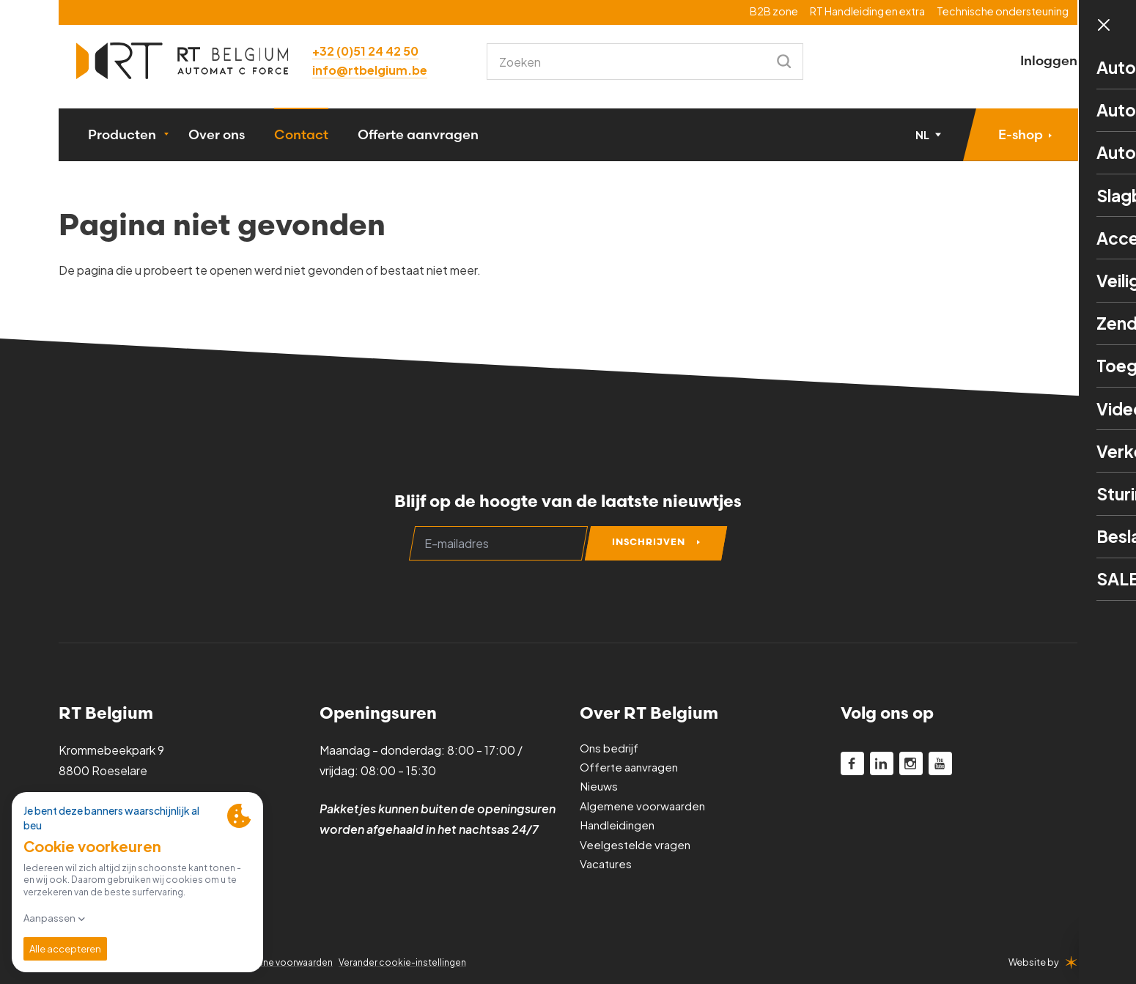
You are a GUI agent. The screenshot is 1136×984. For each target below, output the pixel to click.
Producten (122, 137)
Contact (301, 137)
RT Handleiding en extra (867, 11)
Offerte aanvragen (418, 137)
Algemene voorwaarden (644, 807)
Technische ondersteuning (1003, 11)
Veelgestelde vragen (636, 846)
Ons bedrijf (610, 750)
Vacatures (607, 865)
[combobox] (633, 61)
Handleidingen (619, 827)
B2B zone (774, 11)
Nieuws (600, 788)
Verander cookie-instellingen (412, 962)
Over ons (216, 137)
